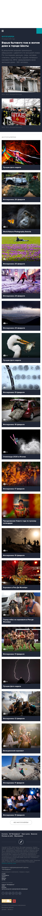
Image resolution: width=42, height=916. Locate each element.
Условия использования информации (14, 905)
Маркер (4, 878)
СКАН (3, 886)
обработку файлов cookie (9, 863)
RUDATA (4, 887)
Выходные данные (8, 907)
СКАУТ (3, 877)
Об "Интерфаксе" (14, 834)
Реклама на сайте (7, 836)
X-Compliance (5, 875)
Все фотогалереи (21, 822)
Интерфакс (21, 31)
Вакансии (34, 834)
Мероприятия (18, 836)
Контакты (5, 834)
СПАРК (4, 874)
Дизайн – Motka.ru (7, 909)
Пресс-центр (26, 834)
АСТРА (3, 880)
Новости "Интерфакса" (8, 884)
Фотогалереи (8, 37)
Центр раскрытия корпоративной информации (15, 889)
